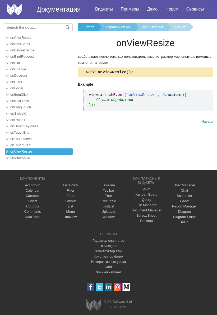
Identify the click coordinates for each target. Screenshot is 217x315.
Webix (93, 305)
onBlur (15, 63)
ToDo (184, 222)
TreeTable (108, 201)
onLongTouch (20, 107)
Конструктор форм (108, 256)
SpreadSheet (146, 215)
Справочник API (118, 27)
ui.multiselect (153, 27)
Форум (171, 9)
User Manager (184, 185)
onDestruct (18, 75)
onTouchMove (21, 139)
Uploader (108, 212)
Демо (152, 9)
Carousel (32, 196)
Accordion (32, 185)
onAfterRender (21, 38)
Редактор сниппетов (108, 241)
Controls (32, 206)
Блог (108, 267)
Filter (70, 190)
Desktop (146, 221)
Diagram (184, 212)
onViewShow (20, 158)
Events (180, 27)
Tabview (70, 217)
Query (146, 200)
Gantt (184, 201)
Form (71, 196)
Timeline (108, 185)
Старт (89, 27)
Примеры (130, 9)
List (70, 206)
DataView (70, 185)
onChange (18, 69)
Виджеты (104, 9)
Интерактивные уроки (108, 262)
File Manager (146, 205)
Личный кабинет (109, 272)
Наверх (207, 122)
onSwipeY (18, 120)
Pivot (146, 189)
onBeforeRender (22, 50)
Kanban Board (147, 194)
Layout (70, 201)
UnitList (108, 206)
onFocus (17, 88)
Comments (32, 212)
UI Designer (108, 246)
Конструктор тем (108, 251)
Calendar (33, 190)
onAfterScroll (20, 44)
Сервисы (195, 9)
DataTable (32, 217)
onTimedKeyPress (24, 126)
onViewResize (21, 151)
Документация (59, 9)
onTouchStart (20, 145)
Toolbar (108, 190)
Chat (184, 190)
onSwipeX (18, 113)
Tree (108, 196)
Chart (32, 201)
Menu (70, 212)
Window (108, 217)
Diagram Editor (184, 217)
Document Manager (146, 210)
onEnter (16, 82)
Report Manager (184, 206)
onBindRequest (22, 57)
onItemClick (19, 94)
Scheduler (184, 196)
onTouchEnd (19, 132)
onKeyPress (19, 101)
